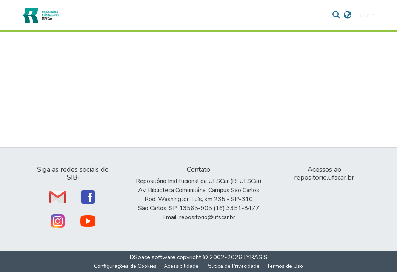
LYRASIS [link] (256, 257)
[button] (40, 15)
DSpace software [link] (152, 257)
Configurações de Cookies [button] (125, 266)
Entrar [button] (363, 15)
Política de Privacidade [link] (233, 266)
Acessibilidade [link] (181, 266)
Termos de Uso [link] (285, 266)
